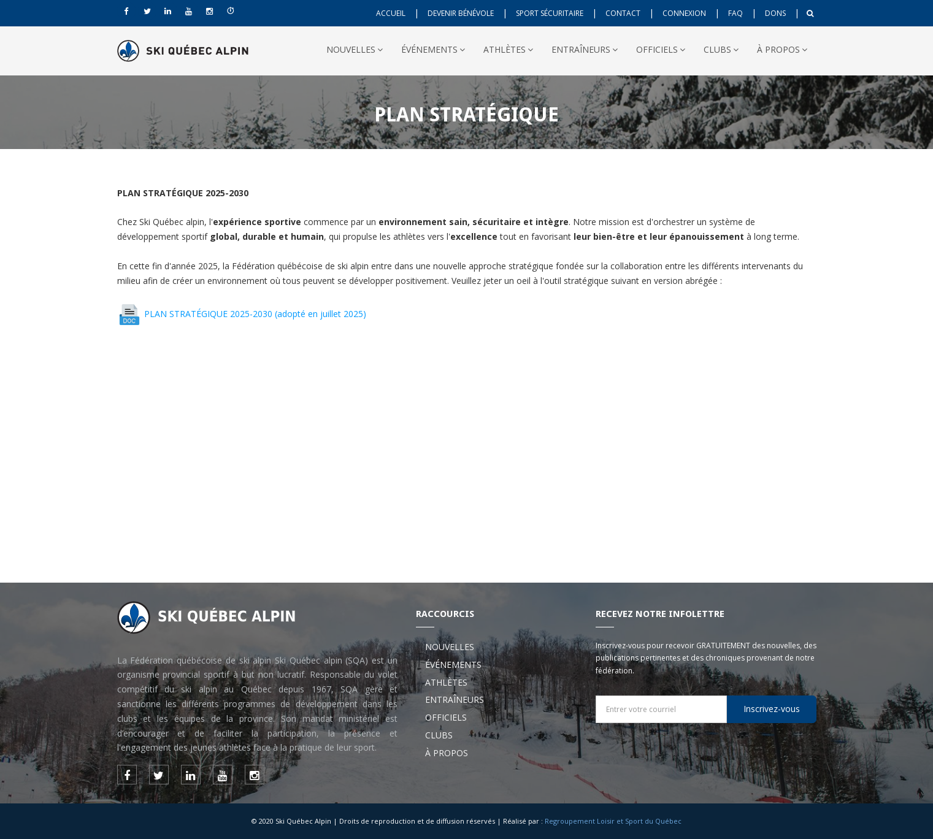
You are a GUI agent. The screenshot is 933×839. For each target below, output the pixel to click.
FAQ (735, 13)
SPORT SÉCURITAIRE (549, 13)
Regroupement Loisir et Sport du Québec (613, 821)
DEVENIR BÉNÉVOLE (461, 13)
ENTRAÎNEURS (584, 49)
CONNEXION (684, 13)
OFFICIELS (660, 49)
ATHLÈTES (508, 49)
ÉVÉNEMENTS (433, 49)
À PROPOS (782, 49)
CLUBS (721, 49)
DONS (775, 13)
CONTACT (622, 13)
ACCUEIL (390, 13)
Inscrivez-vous (771, 708)
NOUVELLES (354, 49)
